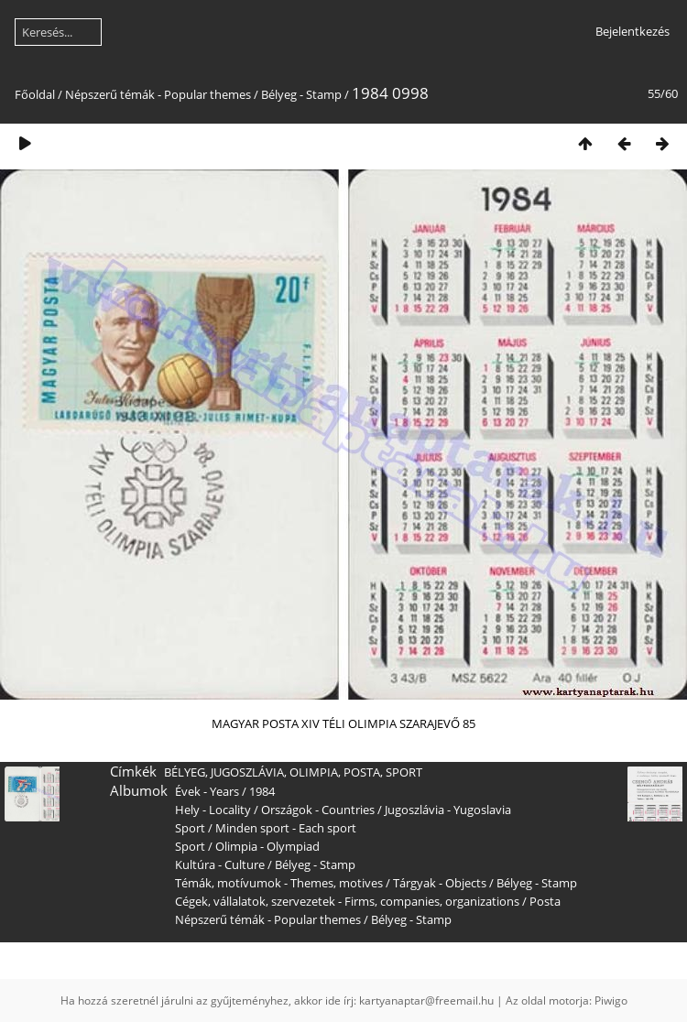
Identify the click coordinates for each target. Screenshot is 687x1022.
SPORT (404, 772)
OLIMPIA (313, 772)
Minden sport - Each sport (285, 828)
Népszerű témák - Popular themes (158, 94)
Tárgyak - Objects (439, 883)
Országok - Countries (318, 809)
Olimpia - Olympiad (267, 846)
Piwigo (610, 1000)
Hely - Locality (213, 809)
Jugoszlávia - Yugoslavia (448, 809)
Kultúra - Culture (220, 864)
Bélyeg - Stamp (301, 94)
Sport (190, 828)
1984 (262, 791)
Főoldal (35, 94)
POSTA (362, 772)
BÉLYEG (184, 772)
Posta (545, 901)
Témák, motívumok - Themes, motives (279, 883)
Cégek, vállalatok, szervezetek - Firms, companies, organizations (347, 901)
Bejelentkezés (632, 31)
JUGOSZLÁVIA (247, 772)
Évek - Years (207, 791)
